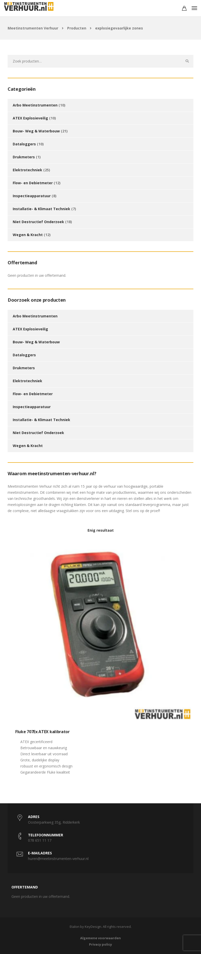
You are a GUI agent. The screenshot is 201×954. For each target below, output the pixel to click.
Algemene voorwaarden (100, 938)
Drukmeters (24, 157)
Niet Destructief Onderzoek (38, 221)
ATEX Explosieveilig (30, 118)
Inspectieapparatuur (32, 195)
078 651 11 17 (39, 840)
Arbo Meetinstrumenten (35, 105)
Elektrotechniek (27, 169)
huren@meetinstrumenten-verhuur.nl (58, 858)
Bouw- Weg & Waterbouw (36, 131)
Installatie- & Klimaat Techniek (41, 208)
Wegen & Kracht (28, 234)
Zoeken (187, 61)
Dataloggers (24, 144)
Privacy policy (100, 944)
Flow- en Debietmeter (33, 182)
